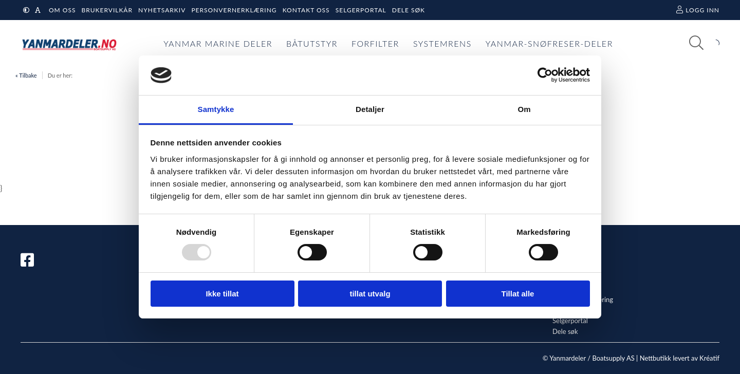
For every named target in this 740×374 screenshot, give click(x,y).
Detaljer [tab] (370, 109)
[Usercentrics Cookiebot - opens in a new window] (545, 75)
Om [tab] (523, 109)
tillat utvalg (369, 293)
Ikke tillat (222, 293)
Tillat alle (518, 293)
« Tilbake (26, 75)
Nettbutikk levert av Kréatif (679, 358)
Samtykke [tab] (216, 109)
